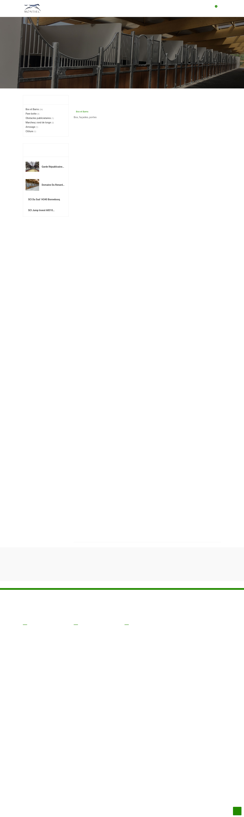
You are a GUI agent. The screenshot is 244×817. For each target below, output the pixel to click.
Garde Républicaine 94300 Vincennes (52, 167)
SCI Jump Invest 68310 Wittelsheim (52, 221)
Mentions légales (65, 811)
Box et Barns (34, 109)
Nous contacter (87, 811)
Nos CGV (46, 811)
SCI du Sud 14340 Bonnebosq (51, 203)
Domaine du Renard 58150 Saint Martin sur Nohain (52, 185)
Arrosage (32, 127)
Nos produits (29, 811)
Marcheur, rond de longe (40, 122)
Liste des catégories (45, 100)
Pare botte (32, 113)
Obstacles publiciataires (40, 118)
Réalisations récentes (38, 150)
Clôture (31, 131)
